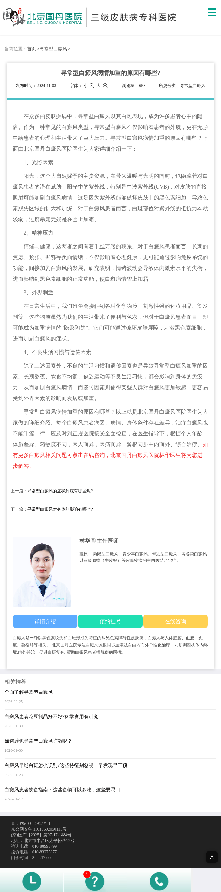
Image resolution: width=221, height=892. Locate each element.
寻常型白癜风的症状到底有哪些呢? (60, 491)
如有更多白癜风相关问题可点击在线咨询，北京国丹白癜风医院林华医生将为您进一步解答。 (110, 455)
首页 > (33, 48)
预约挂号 (110, 621)
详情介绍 (45, 621)
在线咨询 (175, 621)
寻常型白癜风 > (55, 48)
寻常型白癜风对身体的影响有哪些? (60, 509)
